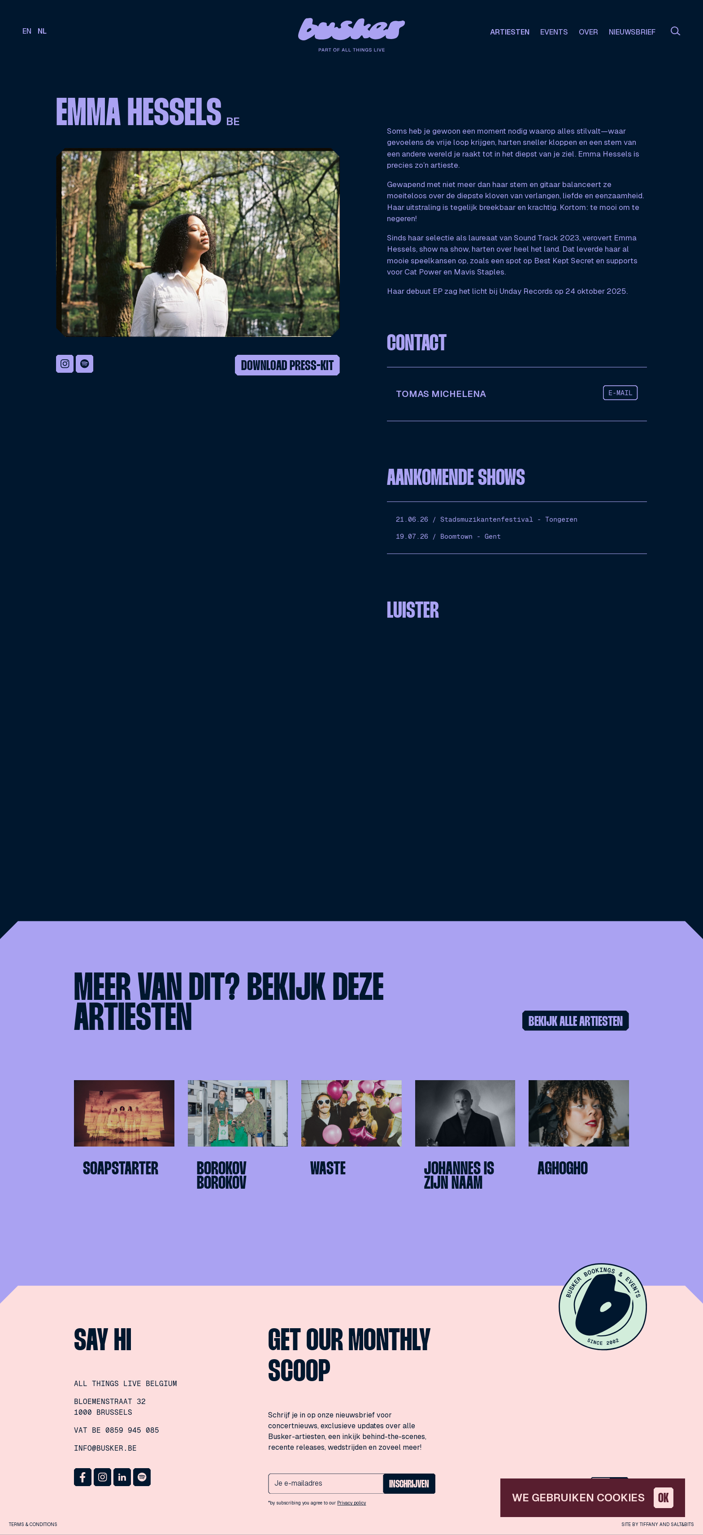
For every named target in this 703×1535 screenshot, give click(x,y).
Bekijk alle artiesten (576, 1022)
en (26, 31)
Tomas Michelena (441, 394)
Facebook (83, 1477)
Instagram (65, 364)
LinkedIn (122, 1477)
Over (588, 32)
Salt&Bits (682, 1524)
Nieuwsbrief (632, 32)
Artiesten (509, 32)
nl (42, 31)
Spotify (85, 364)
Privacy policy (351, 1502)
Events (554, 32)
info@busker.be (105, 1448)
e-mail (620, 393)
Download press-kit (287, 366)
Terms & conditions (33, 1524)
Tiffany (649, 1524)
